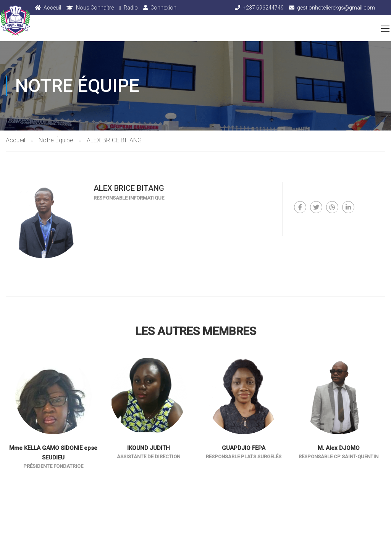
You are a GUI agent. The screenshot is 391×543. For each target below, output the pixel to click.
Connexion (163, 8)
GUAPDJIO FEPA (243, 448)
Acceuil (52, 8)
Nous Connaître (95, 8)
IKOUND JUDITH (148, 448)
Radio (131, 8)
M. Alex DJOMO (339, 448)
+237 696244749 (263, 8)
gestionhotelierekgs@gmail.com (336, 8)
